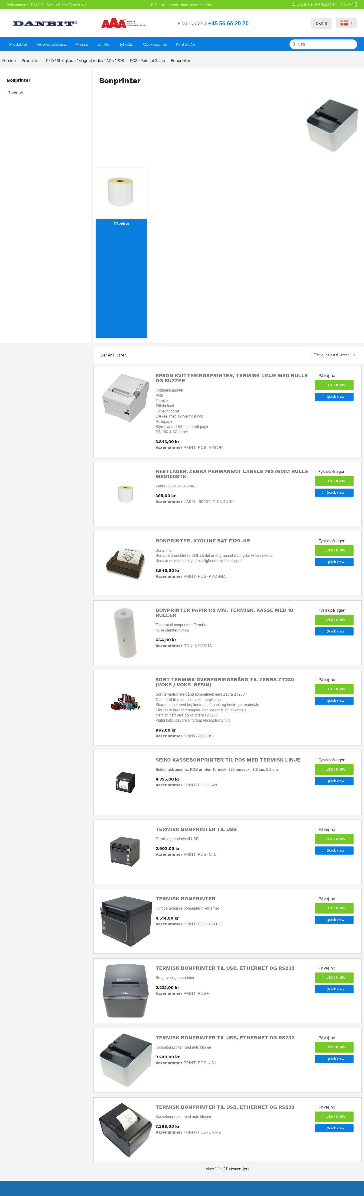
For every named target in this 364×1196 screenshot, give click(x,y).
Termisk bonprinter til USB (196, 829)
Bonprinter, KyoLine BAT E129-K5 (203, 541)
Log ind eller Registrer (314, 4)
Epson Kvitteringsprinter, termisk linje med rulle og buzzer (232, 378)
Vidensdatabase (51, 44)
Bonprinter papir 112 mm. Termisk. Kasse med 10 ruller (224, 612)
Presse (81, 44)
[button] (334, 385)
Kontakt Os (186, 44)
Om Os (103, 44)
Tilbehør (15, 92)
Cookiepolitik (155, 44)
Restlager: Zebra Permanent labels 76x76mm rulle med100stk (232, 473)
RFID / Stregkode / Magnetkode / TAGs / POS (85, 60)
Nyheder (126, 44)
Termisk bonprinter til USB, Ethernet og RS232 (225, 968)
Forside (9, 60)
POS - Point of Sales (147, 60)
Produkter (18, 44)
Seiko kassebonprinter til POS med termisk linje (228, 760)
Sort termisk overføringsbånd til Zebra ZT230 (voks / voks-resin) (225, 682)
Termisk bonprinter (185, 898)
